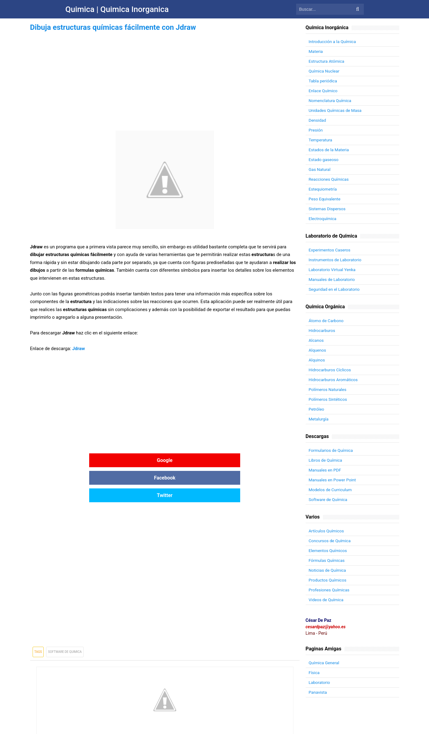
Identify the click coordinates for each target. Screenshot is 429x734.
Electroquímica (323, 218)
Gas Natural (320, 169)
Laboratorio (320, 682)
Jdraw (78, 348)
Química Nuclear (324, 71)
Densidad (318, 120)
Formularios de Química (331, 450)
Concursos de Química (330, 540)
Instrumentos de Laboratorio (336, 259)
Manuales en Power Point (333, 479)
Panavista (318, 692)
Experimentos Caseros (330, 249)
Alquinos (317, 359)
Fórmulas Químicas (327, 560)
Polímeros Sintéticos (328, 399)
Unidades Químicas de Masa (336, 110)
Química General (324, 662)
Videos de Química (327, 599)
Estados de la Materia (329, 149)
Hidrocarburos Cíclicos (330, 369)
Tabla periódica (323, 80)
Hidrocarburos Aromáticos (334, 379)
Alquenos (318, 350)
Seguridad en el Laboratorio (335, 289)
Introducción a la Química (333, 41)
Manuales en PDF (325, 470)
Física (314, 672)
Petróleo (317, 409)
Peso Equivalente (325, 198)
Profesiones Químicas (330, 589)
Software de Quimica (64, 616)
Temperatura (321, 139)
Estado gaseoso (324, 159)
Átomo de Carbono (327, 320)
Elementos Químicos (328, 550)
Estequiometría (323, 189)
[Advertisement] (165, 76)
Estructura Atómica (327, 61)
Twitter (254, 460)
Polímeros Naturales (328, 389)
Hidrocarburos (322, 330)
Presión (316, 130)
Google (75, 460)
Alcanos (316, 340)
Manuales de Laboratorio (332, 279)
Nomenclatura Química (331, 100)
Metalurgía (319, 418)
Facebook (165, 460)
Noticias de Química (328, 570)
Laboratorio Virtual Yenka (333, 269)
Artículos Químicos (327, 530)
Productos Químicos (328, 580)
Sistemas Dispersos (328, 208)
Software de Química (329, 499)
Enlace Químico (324, 90)
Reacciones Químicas (329, 179)
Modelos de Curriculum (331, 489)
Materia (316, 51)
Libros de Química (326, 460)
